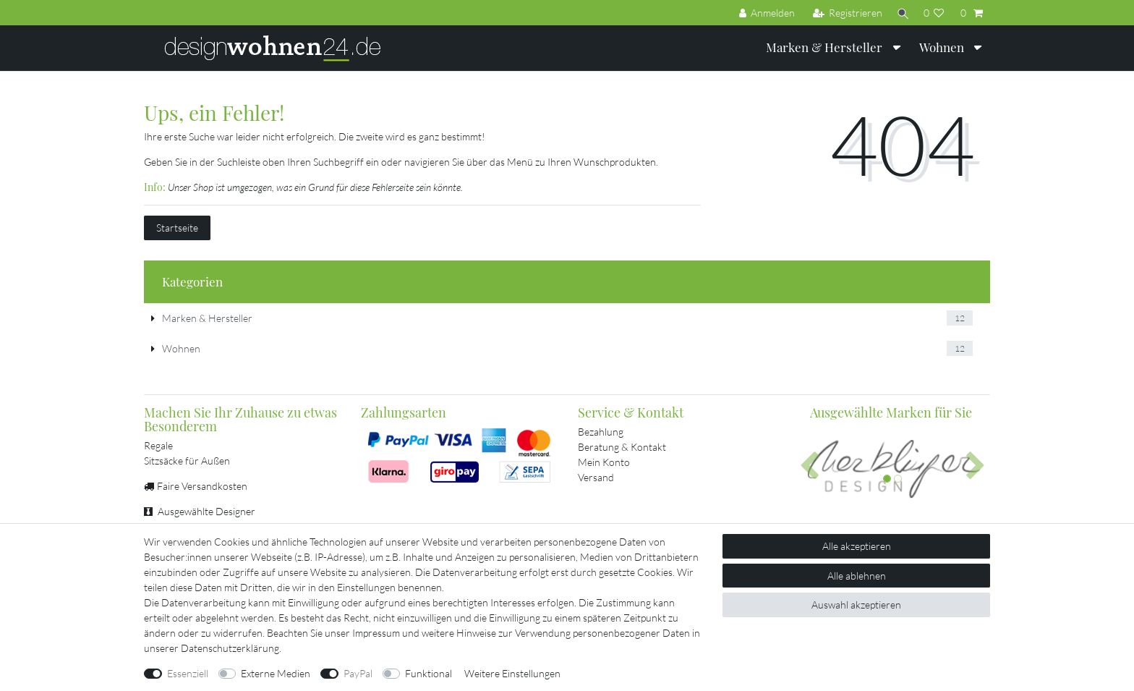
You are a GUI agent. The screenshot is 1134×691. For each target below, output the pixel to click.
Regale (158, 445)
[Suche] (901, 12)
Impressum (376, 633)
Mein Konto (604, 462)
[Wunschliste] (934, 12)
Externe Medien (275, 673)
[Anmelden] (763, 12)
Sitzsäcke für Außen (187, 460)
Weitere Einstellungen (512, 673)
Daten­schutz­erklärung (230, 648)
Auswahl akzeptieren (856, 604)
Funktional (428, 673)
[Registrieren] (844, 12)
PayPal (358, 673)
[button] (809, 466)
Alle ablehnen (856, 575)
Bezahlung (600, 431)
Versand (596, 477)
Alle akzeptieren (856, 546)
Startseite (177, 227)
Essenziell (187, 673)
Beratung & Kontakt (622, 447)
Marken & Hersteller (825, 47)
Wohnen (943, 47)
